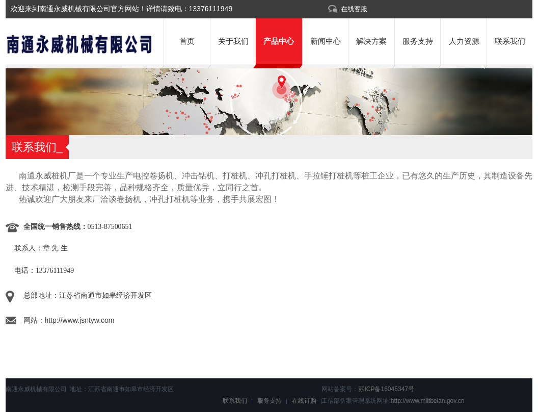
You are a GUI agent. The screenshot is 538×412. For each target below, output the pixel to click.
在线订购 (304, 400)
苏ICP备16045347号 (386, 389)
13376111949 (211, 9)
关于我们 (233, 41)
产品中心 (278, 41)
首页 (187, 41)
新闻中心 (325, 41)
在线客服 (354, 9)
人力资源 (464, 41)
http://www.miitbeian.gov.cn (428, 400)
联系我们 (510, 41)
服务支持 (417, 41)
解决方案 (371, 41)
